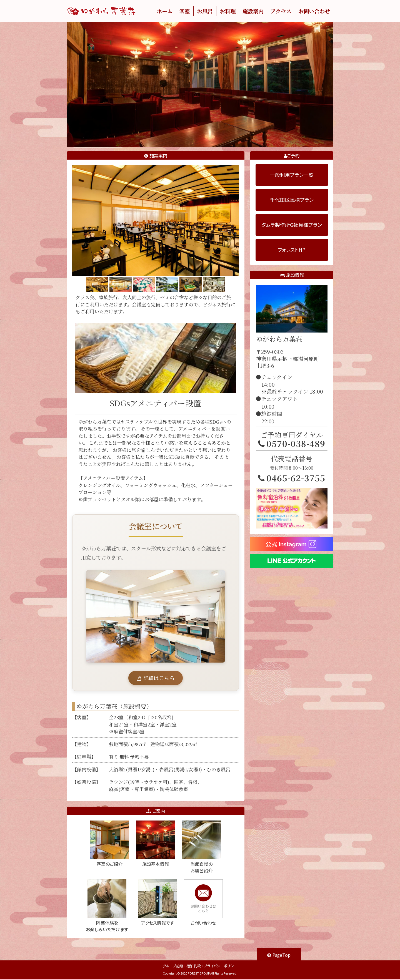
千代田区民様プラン (292, 199)
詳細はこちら (156, 677)
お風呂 (205, 11)
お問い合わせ (314, 11)
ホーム (164, 11)
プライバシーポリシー (220, 965)
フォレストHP (292, 249)
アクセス (281, 11)
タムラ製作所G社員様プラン (292, 224)
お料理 (228, 11)
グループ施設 (173, 965)
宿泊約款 (193, 965)
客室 (184, 11)
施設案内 (253, 11)
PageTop (279, 955)
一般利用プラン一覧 (292, 174)
